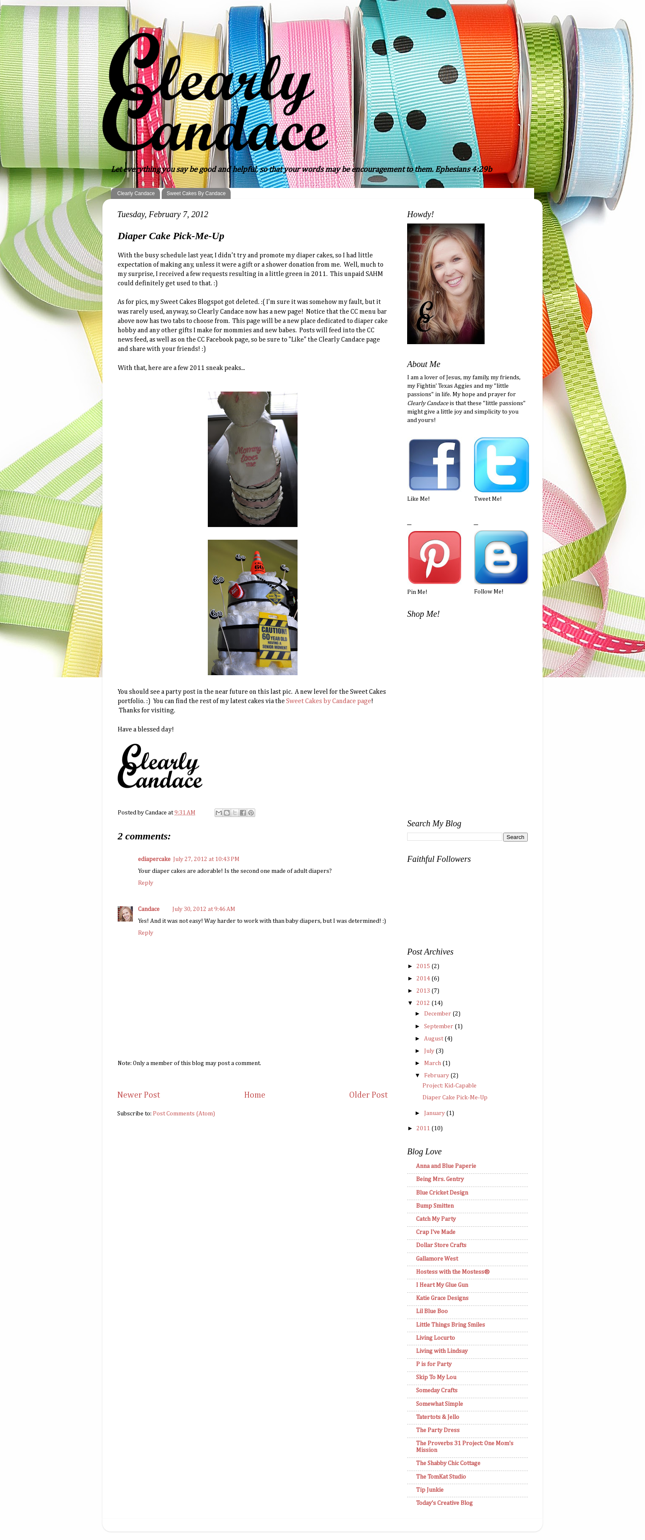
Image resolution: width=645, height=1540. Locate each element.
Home (254, 1095)
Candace (149, 909)
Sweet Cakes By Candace (196, 193)
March (433, 1063)
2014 (423, 979)
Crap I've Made (435, 1232)
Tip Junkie (430, 1490)
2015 (423, 966)
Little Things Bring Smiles (450, 1325)
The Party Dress (438, 1430)
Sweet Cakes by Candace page (328, 701)
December (438, 1014)
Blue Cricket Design (442, 1193)
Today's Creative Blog (444, 1503)
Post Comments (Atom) (184, 1114)
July (430, 1051)
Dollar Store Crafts (441, 1245)
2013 (423, 991)
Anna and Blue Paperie (446, 1166)
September (439, 1026)
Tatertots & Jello (437, 1417)
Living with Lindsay (442, 1351)
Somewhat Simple (439, 1404)
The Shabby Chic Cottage (448, 1463)
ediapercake (154, 859)
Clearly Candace (136, 193)
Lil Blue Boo (432, 1311)
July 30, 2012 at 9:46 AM (203, 909)
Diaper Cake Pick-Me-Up (455, 1098)
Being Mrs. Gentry (440, 1179)
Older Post (368, 1095)
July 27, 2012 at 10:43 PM (206, 859)
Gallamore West (437, 1259)
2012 (423, 1003)
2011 (423, 1129)
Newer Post (138, 1095)
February (437, 1076)
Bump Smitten (435, 1206)
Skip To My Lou (436, 1377)
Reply (145, 883)
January (435, 1113)
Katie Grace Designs (442, 1298)
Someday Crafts (437, 1391)
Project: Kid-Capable (449, 1086)
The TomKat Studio (441, 1477)
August (434, 1039)
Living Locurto (435, 1338)
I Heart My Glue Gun (442, 1285)
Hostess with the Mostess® (453, 1272)
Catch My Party (436, 1219)
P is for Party (434, 1364)
